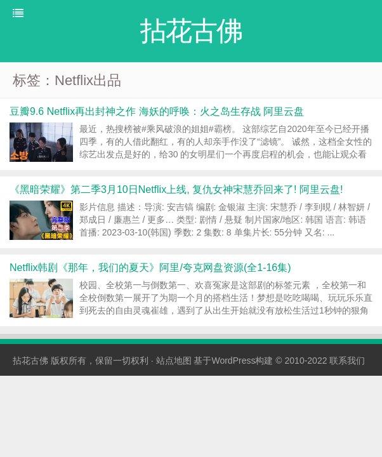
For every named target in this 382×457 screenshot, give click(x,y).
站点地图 (174, 360)
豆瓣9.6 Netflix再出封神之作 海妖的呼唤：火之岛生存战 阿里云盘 (157, 111)
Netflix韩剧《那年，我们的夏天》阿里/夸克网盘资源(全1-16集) (150, 267)
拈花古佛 (30, 360)
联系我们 (347, 360)
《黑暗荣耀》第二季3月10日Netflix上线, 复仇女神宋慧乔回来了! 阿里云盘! (176, 189)
